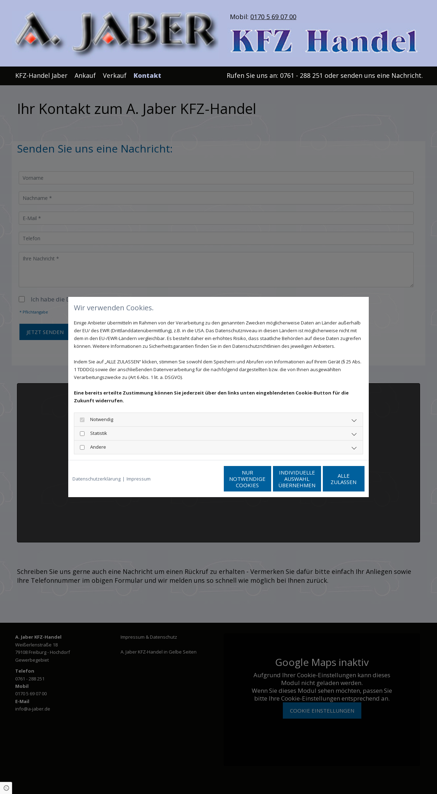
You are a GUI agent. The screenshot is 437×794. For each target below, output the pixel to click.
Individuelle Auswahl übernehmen (264, 479)
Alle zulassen (331, 478)
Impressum (139, 479)
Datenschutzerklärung (96, 479)
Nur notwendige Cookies (197, 478)
